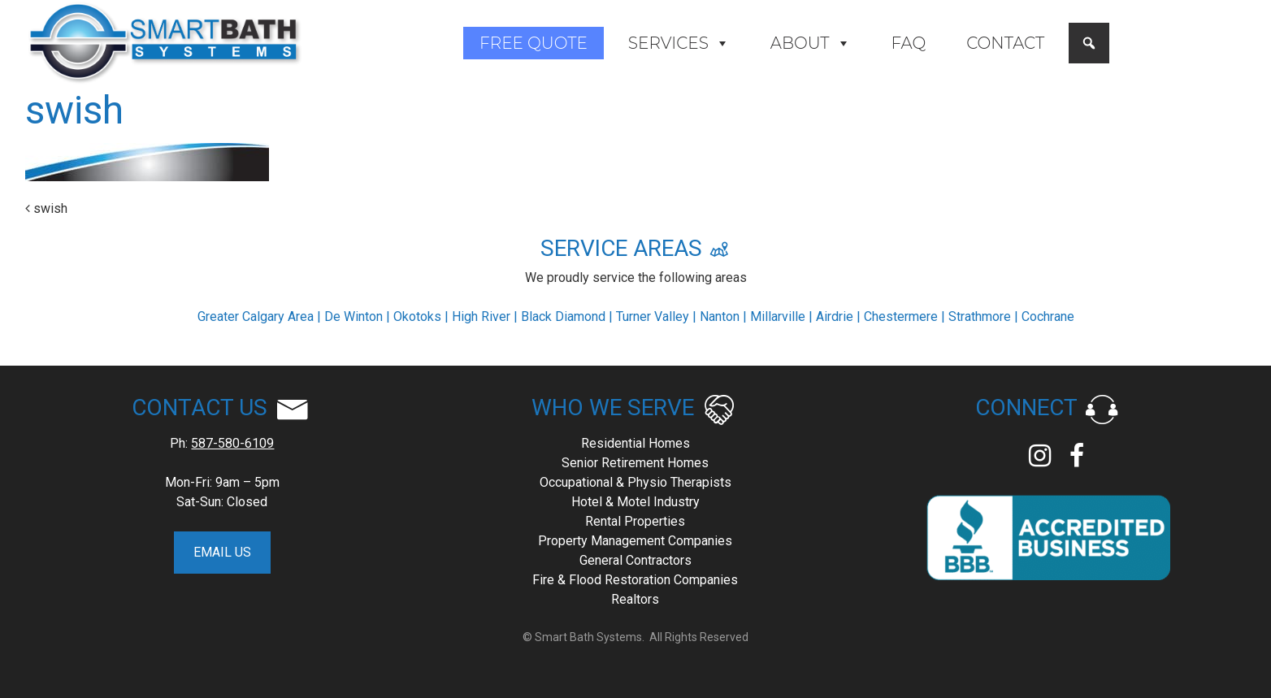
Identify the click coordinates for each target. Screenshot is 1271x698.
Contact (1005, 43)
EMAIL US (222, 552)
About (810, 43)
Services (679, 43)
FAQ (908, 43)
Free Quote (533, 43)
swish (46, 208)
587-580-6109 (232, 443)
